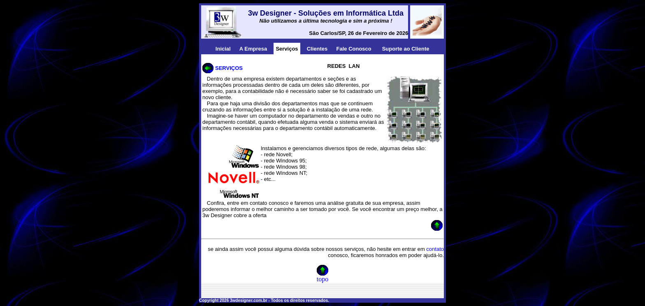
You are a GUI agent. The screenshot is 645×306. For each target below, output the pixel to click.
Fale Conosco (353, 49)
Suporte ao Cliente (405, 49)
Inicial (223, 49)
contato (435, 249)
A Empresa (253, 49)
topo (322, 279)
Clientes (317, 49)
